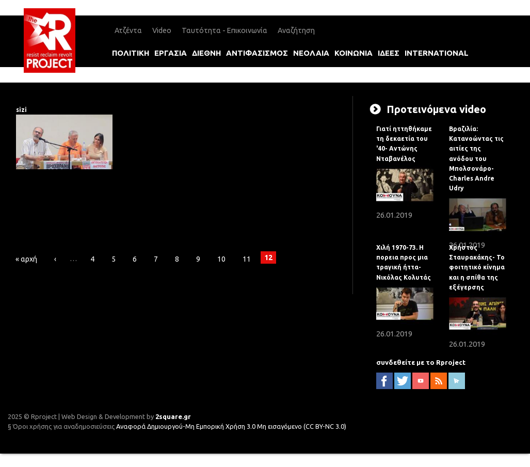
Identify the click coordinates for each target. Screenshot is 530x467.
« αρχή (26, 259)
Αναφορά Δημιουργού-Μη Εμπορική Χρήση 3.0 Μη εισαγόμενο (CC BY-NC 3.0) (231, 426)
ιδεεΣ (388, 53)
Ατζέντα (128, 30)
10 (221, 259)
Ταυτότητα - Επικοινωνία (224, 30)
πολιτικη (130, 53)
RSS (438, 381)
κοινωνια (353, 53)
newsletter (456, 381)
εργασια (170, 53)
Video (161, 30)
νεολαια (311, 53)
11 (247, 259)
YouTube (420, 381)
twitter (402, 381)
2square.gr (173, 416)
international (437, 53)
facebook (384, 381)
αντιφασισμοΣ (257, 53)
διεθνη (206, 53)
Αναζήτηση (296, 30)
